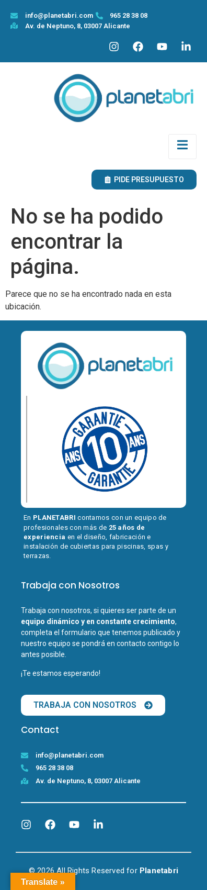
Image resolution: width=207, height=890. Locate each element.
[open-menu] (182, 146)
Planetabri (159, 870)
